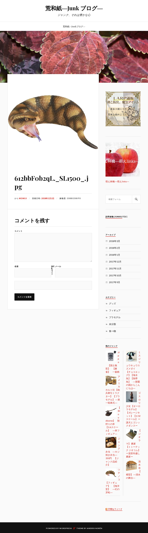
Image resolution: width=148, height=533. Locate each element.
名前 (16, 266)
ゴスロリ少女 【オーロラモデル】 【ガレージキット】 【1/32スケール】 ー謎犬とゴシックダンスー (133, 409)
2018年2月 (114, 247)
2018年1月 (114, 254)
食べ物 (112, 331)
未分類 (112, 324)
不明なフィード (115, 509)
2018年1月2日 (47, 198)
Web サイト (53, 270)
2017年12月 (115, 261)
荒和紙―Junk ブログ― (74, 8)
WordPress (65, 528)
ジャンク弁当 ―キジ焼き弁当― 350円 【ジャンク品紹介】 (113, 451)
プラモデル (115, 317)
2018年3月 (114, 241)
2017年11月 (115, 268)
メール (58, 266)
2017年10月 (115, 275)
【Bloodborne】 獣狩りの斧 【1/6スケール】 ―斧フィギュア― (113, 420)
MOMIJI (23, 198)
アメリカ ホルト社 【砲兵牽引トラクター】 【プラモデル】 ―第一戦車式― (113, 389)
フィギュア (115, 310)
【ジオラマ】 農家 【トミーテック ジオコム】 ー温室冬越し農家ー (133, 443)
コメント (18, 231)
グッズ (112, 303)
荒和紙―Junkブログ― (74, 26)
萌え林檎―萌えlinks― (117, 181)
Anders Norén (94, 528)
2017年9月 (114, 282)
